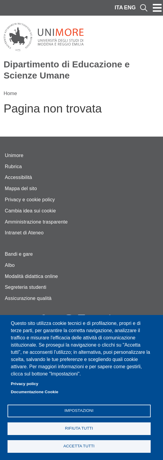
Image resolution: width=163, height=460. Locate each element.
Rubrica (13, 166)
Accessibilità (18, 177)
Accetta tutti (79, 446)
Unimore (14, 155)
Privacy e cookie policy (30, 199)
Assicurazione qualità (28, 298)
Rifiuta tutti (79, 428)
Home (10, 93)
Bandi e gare (19, 254)
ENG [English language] (130, 8)
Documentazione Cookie (34, 392)
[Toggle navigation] (157, 8)
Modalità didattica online (31, 276)
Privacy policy (24, 383)
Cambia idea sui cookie (30, 210)
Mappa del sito (21, 188)
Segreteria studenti (25, 287)
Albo (10, 265)
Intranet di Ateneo (24, 232)
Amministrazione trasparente (36, 221)
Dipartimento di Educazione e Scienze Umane (67, 69)
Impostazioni (78, 410)
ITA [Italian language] (119, 8)
